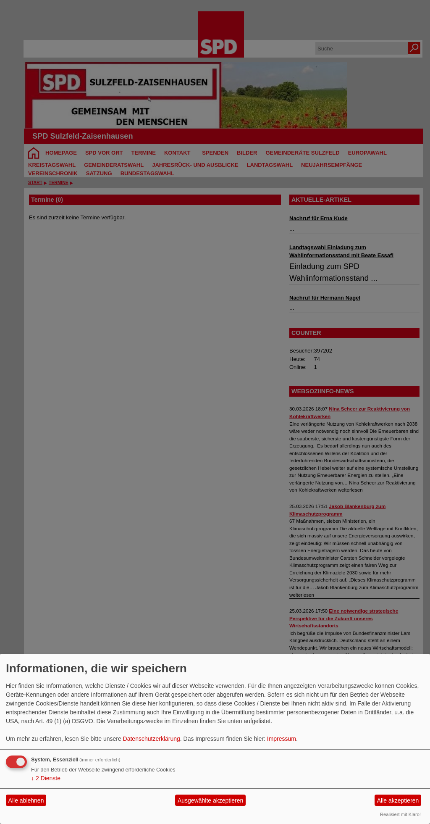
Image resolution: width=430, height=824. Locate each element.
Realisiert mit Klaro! (400, 814)
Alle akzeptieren (398, 800)
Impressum (281, 738)
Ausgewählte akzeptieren (210, 800)
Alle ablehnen (26, 800)
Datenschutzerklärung (151, 738)
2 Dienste (45, 778)
